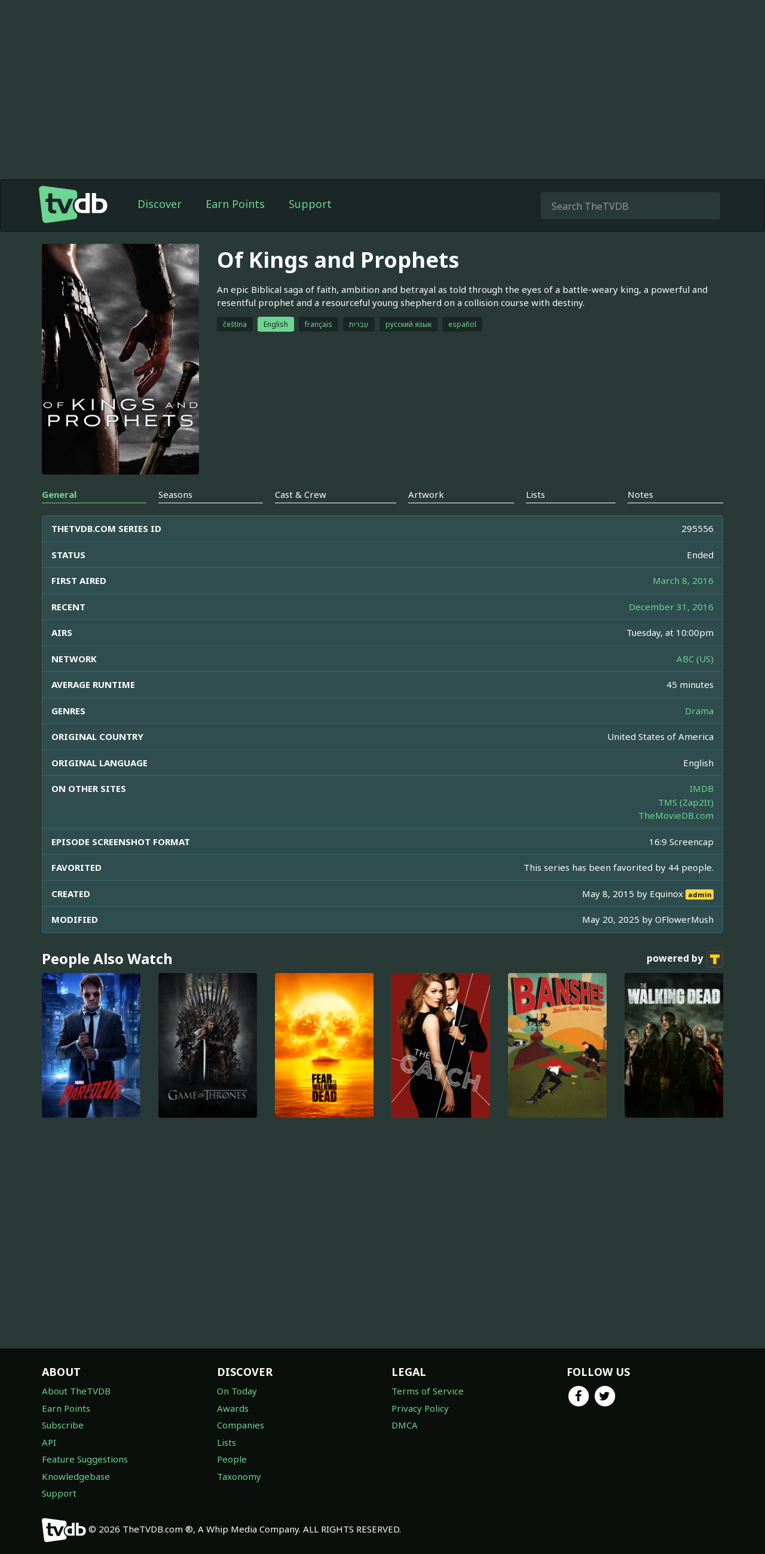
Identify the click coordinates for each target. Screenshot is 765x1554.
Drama (699, 711)
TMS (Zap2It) (686, 802)
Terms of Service (427, 1391)
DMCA (404, 1425)
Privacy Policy (420, 1408)
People (232, 1459)
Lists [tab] (535, 494)
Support (310, 204)
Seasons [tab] (175, 494)
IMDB (702, 788)
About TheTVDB (76, 1391)
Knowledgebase (76, 1476)
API (49, 1442)
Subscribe (63, 1425)
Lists (226, 1442)
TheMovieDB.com (676, 815)
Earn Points (235, 204)
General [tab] (59, 494)
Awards (233, 1408)
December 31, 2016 (671, 607)
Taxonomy (239, 1476)
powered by (685, 959)
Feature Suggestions (85, 1459)
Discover (159, 204)
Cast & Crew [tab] (300, 494)
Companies (240, 1425)
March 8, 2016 (683, 580)
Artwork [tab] (426, 494)
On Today (237, 1391)
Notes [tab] (640, 494)
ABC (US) (695, 659)
